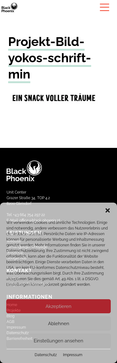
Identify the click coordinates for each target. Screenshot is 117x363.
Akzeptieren (58, 306)
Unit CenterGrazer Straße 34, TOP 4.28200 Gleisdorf (28, 198)
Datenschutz (46, 355)
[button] (108, 210)
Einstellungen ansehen (58, 341)
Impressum (72, 355)
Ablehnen (58, 323)
